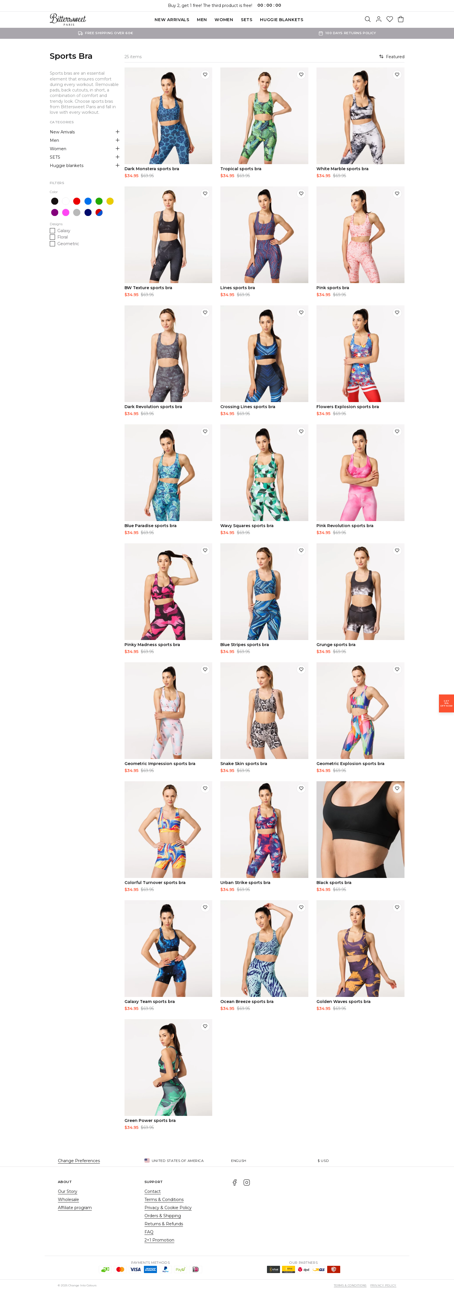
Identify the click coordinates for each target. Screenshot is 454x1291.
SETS (246, 19)
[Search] (367, 19)
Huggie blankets (281, 19)
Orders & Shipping (162, 1215)
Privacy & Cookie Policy (168, 1207)
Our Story (67, 1191)
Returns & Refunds (163, 1223)
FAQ (148, 1232)
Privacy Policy (383, 1285)
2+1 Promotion (159, 1240)
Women (224, 19)
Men (202, 19)
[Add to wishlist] (205, 74)
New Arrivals (172, 19)
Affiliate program (75, 1207)
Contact (152, 1191)
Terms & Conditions (164, 1199)
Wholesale (68, 1199)
